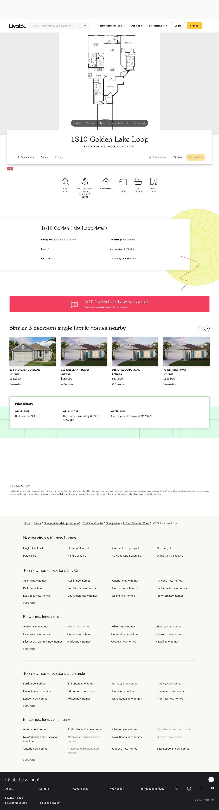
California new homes (36, 634)
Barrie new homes (34, 683)
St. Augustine (113, 523)
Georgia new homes (123, 641)
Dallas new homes (34, 588)
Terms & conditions (152, 788)
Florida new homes (79, 641)
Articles (137, 25)
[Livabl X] (176, 788)
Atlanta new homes (35, 580)
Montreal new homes (170, 698)
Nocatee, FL (164, 548)
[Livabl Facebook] (201, 788)
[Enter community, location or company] (59, 25)
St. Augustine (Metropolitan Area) (62, 523)
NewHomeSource (16, 802)
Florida (37, 523)
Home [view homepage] (27, 523)
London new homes (35, 698)
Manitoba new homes (125, 729)
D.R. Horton (95, 146)
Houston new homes (124, 588)
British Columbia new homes (85, 729)
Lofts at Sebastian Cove (121, 146)
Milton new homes (79, 698)
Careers (44, 788)
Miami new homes (123, 595)
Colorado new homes (80, 634)
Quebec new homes (124, 748)
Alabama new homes (36, 626)
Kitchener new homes (170, 691)
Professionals (158, 25)
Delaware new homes (168, 634)
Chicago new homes (169, 580)
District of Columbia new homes (42, 641)
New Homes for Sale (113, 25)
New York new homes (170, 595)
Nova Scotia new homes (127, 737)
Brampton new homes (81, 683)
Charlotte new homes (125, 580)
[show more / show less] (29, 602)
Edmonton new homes (81, 691)
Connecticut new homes (126, 634)
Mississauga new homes (127, 698)
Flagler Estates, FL (34, 548)
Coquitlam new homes (37, 691)
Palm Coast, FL (77, 555)
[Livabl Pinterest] (212, 788)
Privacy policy (115, 788)
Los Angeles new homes (83, 595)
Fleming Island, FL (79, 548)
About (8, 788)
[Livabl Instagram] (189, 788)
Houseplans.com (50, 802)
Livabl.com (139, 494)
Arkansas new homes (168, 626)
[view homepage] (17, 26)
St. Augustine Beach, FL (126, 555)
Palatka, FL (29, 555)
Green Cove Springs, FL (126, 548)
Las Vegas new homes (36, 595)
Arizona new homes (123, 626)
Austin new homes (79, 580)
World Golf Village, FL (170, 555)
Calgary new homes (169, 683)
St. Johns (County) (93, 523)
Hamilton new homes (125, 691)
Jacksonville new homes (172, 588)
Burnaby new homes (124, 683)
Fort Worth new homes (82, 588)
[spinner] (85, 26)
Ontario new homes (35, 748)
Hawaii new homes (167, 641)
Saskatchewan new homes (173, 748)
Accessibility (80, 788)
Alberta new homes (35, 729)
